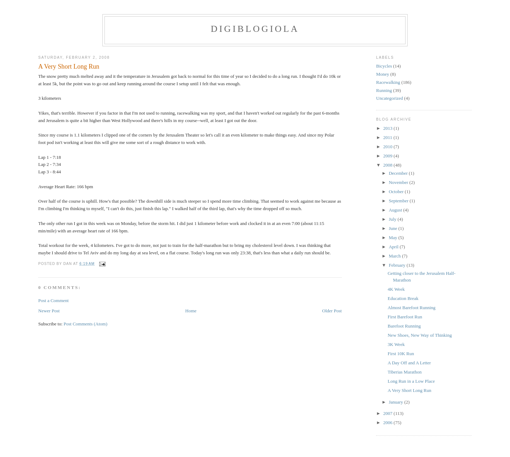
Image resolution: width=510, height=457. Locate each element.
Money (382, 74)
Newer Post (49, 310)
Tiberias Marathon (404, 372)
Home (191, 310)
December (399, 173)
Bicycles (384, 66)
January (396, 402)
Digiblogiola (255, 29)
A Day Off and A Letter (409, 362)
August (396, 210)
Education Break (402, 298)
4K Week (395, 289)
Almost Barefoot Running (411, 307)
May (393, 237)
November (399, 182)
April (394, 246)
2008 (388, 165)
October (397, 191)
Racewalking (388, 82)
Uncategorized (389, 98)
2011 (388, 137)
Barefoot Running (404, 326)
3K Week (395, 344)
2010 (388, 146)
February (398, 265)
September (399, 200)
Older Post (332, 310)
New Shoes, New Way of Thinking (419, 335)
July (393, 219)
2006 (388, 422)
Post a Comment (53, 300)
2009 (388, 155)
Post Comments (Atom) (86, 323)
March (395, 256)
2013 (388, 128)
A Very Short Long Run (68, 66)
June (393, 228)
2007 (388, 413)
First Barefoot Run (404, 316)
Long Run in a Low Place (411, 381)
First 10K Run (400, 353)
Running (384, 90)
